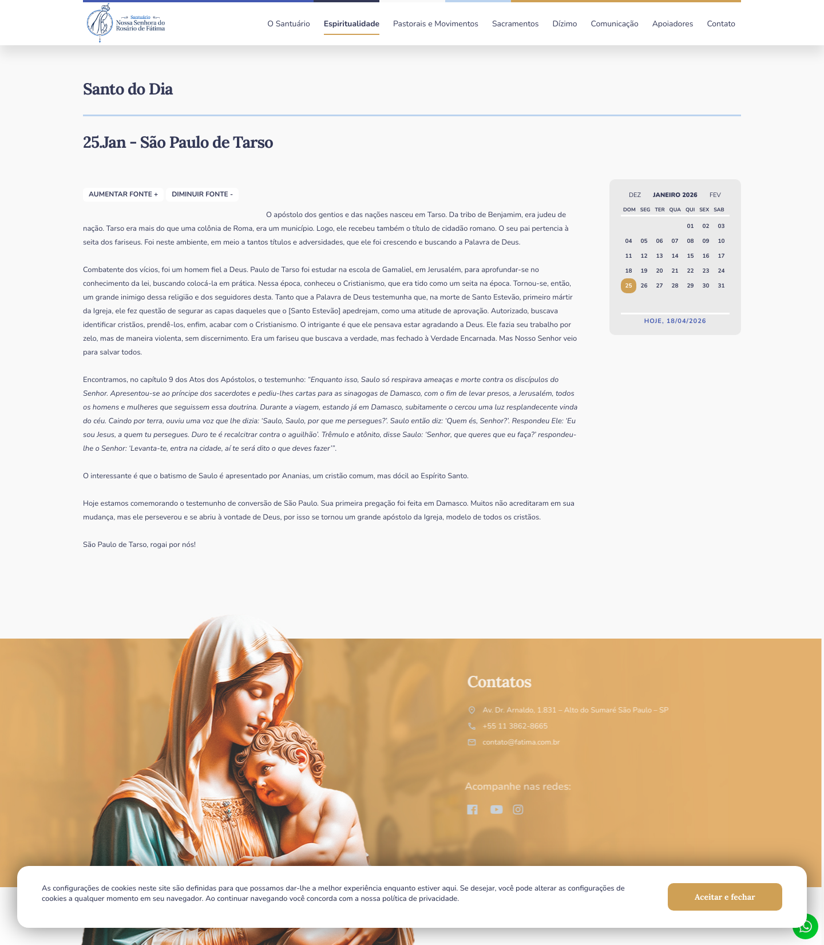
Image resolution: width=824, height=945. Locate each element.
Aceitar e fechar (725, 897)
